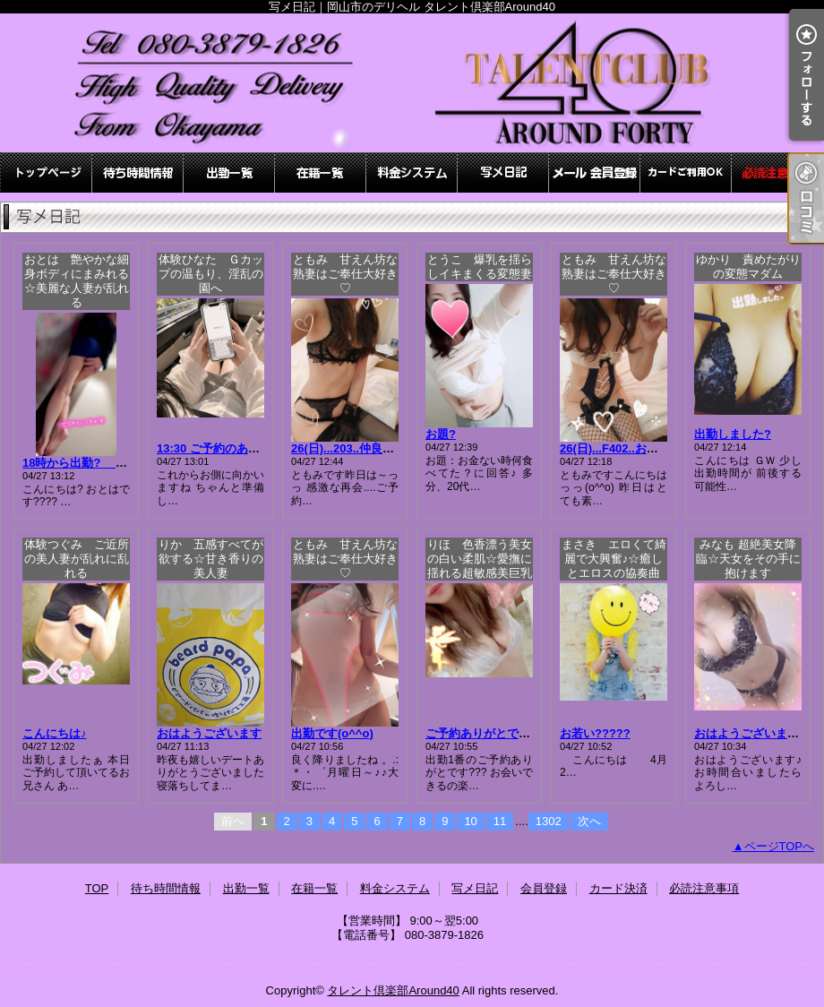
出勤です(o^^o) (332, 733)
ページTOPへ (779, 846)
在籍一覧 (320, 172)
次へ (589, 821)
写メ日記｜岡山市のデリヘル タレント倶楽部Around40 (412, 82)
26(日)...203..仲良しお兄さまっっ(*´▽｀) (397, 448)
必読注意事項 (777, 172)
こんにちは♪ (54, 733)
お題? (440, 434)
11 (500, 821)
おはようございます (209, 733)
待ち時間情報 (138, 172)
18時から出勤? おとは (92, 462)
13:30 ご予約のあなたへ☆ (226, 448)
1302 (549, 821)
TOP (46, 172)
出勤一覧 (229, 172)
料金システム (412, 172)
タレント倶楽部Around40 (393, 990)
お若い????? (595, 733)
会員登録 (594, 172)
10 (470, 821)
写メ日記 (503, 172)
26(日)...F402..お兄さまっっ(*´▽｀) (652, 448)
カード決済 (686, 172)
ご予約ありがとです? (481, 733)
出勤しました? (732, 434)
